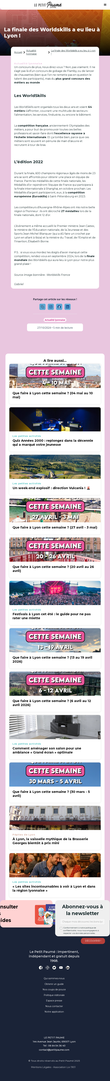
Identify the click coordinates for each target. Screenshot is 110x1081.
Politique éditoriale (54, 995)
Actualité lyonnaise (31, 52)
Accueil (18, 52)
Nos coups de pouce (54, 989)
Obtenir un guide (54, 984)
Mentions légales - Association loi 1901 (53, 1067)
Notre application (54, 1011)
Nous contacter (54, 1006)
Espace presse (54, 1000)
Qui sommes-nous (54, 978)
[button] (105, 5)
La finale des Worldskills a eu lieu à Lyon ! (73, 52)
